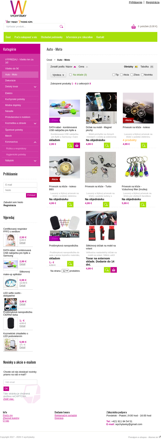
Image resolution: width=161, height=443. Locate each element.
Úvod (8, 37)
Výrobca (58, 74)
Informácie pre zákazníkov (79, 37)
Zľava (136, 74)
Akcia (126, 74)
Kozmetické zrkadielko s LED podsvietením (15, 335)
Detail (22, 242)
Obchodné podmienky (51, 37)
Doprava (59, 418)
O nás (6, 420)
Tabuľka (145, 66)
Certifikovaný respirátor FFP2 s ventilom (15, 230)
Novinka (148, 74)
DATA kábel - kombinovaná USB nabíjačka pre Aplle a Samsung (17, 253)
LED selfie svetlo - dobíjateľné (12, 294)
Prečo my (8, 415)
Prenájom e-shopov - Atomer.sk (144, 437)
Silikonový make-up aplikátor (16, 273)
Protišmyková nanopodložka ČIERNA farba (17, 313)
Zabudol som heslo (13, 202)
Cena (81, 66)
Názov (69, 66)
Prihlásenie (135, 2)
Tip (117, 74)
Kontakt (100, 37)
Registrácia (152, 2)
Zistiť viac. (8, 399)
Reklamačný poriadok (66, 415)
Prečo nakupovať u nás (25, 37)
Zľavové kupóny (11, 418)
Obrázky (128, 66)
